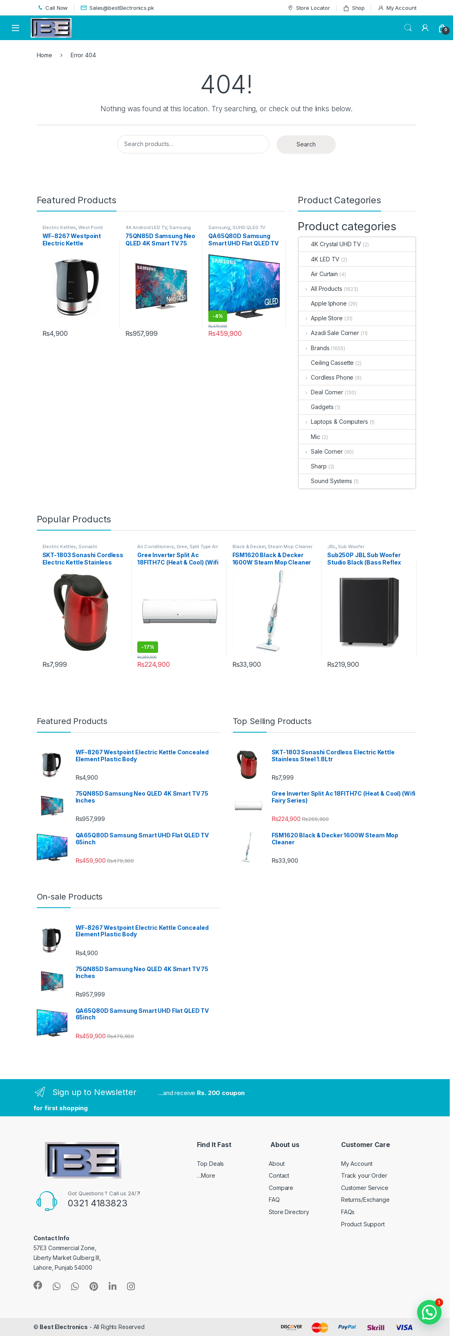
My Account (396, 7)
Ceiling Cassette (326, 362)
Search (408, 27)
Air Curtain (318, 273)
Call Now (52, 7)
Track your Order (364, 1175)
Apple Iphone (322, 303)
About (276, 1163)
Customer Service (364, 1187)
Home (44, 55)
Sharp (312, 466)
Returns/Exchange (365, 1199)
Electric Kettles (59, 227)
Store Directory (289, 1211)
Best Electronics (64, 1326)
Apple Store (320, 318)
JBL (331, 546)
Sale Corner (320, 451)
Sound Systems (325, 480)
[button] (429, 1312)
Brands (314, 347)
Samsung (180, 227)
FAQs (348, 1211)
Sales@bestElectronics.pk (117, 7)
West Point (90, 227)
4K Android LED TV (146, 227)
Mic (309, 436)
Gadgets (316, 406)
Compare (281, 1187)
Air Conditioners (155, 546)
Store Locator (308, 7)
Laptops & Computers (333, 421)
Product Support (363, 1224)
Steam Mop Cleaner (290, 546)
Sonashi (87, 546)
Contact (279, 1175)
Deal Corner (321, 392)
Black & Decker (249, 546)
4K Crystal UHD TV (330, 244)
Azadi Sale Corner (329, 332)
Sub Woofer (351, 546)
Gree (181, 546)
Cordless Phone (326, 377)
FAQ (274, 1199)
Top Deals (210, 1163)
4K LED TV (319, 259)
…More (206, 1175)
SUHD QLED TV (249, 227)
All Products (320, 288)
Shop (354, 7)
